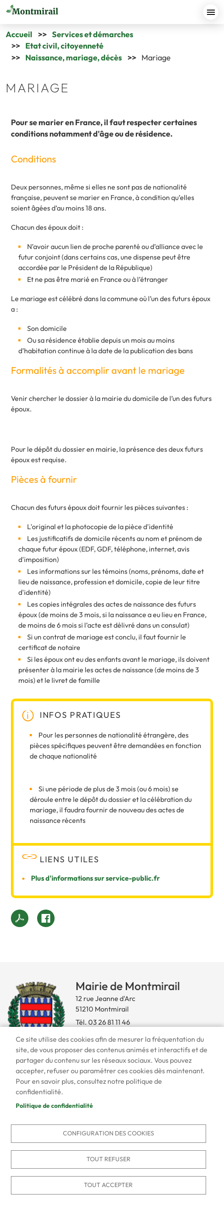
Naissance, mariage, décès (73, 58)
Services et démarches (92, 34)
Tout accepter (108, 1185)
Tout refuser (108, 1159)
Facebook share (46, 918)
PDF (19, 918)
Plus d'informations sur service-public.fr (95, 878)
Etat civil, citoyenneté (64, 46)
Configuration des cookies (108, 1133)
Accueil (19, 34)
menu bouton (210, 12)
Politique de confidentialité (54, 1106)
